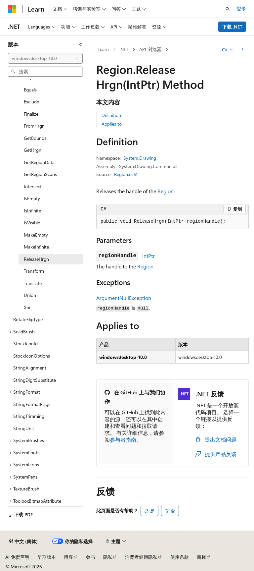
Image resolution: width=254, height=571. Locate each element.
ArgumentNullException (123, 297)
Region (165, 191)
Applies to (112, 124)
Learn (103, 49)
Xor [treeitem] (27, 307)
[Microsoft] (12, 9)
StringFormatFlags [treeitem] (31, 404)
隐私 (107, 557)
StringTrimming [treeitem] (28, 416)
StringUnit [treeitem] (23, 428)
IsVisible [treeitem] (32, 222)
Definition (111, 115)
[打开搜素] (227, 9)
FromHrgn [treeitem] (34, 126)
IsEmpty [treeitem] (32, 198)
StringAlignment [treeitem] (29, 368)
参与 (90, 557)
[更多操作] (243, 49)
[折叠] (81, 44)
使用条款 (179, 557)
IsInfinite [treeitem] (32, 210)
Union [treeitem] (30, 295)
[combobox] (45, 58)
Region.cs (123, 174)
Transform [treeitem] (34, 271)
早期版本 (46, 557)
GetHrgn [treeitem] (32, 150)
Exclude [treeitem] (31, 101)
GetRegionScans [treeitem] (40, 174)
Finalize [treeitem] (31, 114)
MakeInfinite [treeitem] (36, 247)
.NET (123, 49)
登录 (241, 8)
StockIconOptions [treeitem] (31, 356)
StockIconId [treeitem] (25, 343)
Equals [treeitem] (30, 89)
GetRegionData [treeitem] (39, 162)
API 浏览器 (150, 49)
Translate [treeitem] (33, 283)
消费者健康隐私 (141, 557)
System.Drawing (139, 158)
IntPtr (148, 255)
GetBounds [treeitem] (35, 138)
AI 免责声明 (17, 557)
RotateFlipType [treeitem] (28, 319)
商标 (201, 557)
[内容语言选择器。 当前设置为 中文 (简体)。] (23, 541)
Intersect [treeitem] (33, 186)
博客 (68, 557)
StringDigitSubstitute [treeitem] (34, 380)
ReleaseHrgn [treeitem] (36, 259)
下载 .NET (232, 27)
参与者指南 (123, 439)
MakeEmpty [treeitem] (36, 235)
